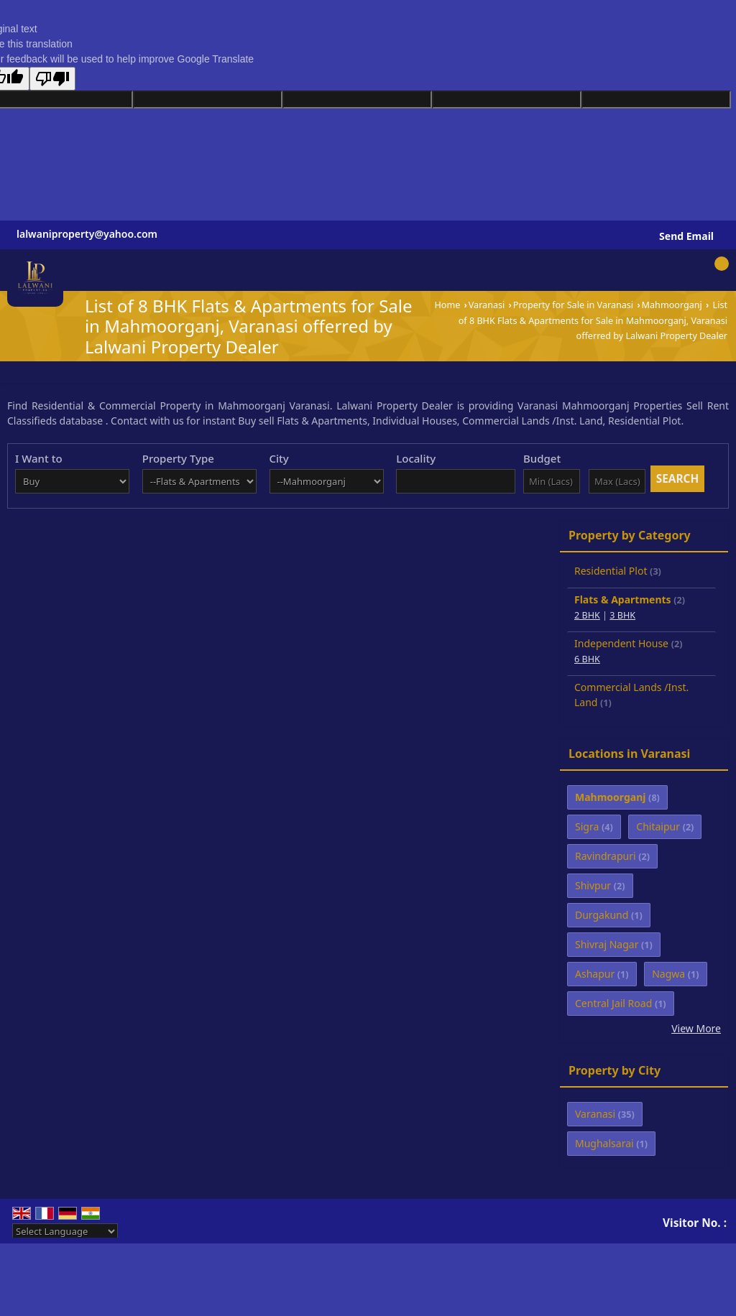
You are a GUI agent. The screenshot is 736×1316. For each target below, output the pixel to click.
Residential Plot (610, 571)
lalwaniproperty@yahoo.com (87, 234)
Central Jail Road (613, 1003)
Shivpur (593, 885)
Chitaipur (658, 826)
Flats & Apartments (622, 599)
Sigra (587, 826)
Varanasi (487, 305)
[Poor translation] (52, 79)
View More (696, 1028)
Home (447, 305)
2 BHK (587, 615)
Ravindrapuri (605, 856)
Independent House (621, 643)
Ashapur (595, 974)
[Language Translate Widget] (65, 1231)
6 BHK (587, 659)
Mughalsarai (604, 1143)
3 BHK (622, 615)
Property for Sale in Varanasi (573, 305)
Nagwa (668, 974)
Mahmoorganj (672, 305)
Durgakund (601, 915)
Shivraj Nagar (606, 944)
